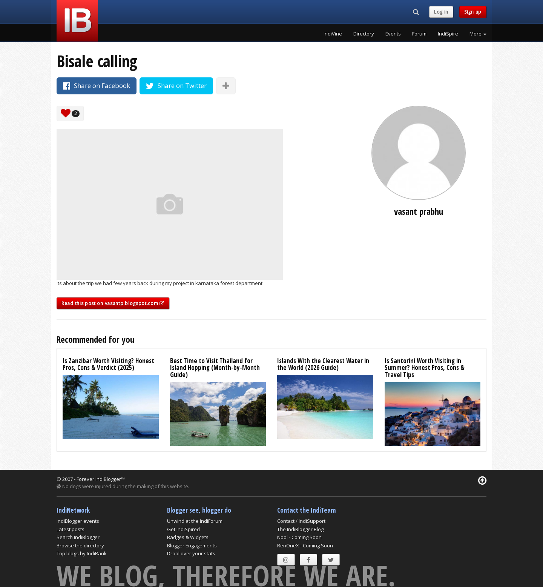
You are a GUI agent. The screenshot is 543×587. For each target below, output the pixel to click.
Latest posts (70, 529)
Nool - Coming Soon (299, 537)
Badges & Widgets (188, 537)
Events (393, 33)
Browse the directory (80, 545)
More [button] (477, 33)
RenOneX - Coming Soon (305, 545)
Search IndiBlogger (78, 537)
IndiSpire (448, 33)
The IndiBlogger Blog (300, 529)
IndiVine (333, 33)
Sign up (473, 12)
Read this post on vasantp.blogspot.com (112, 303)
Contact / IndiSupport (301, 521)
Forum (419, 33)
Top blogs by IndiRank (82, 553)
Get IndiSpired (183, 529)
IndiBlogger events (78, 521)
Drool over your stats (191, 553)
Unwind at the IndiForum (194, 521)
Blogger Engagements (192, 545)
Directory (363, 33)
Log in (441, 12)
